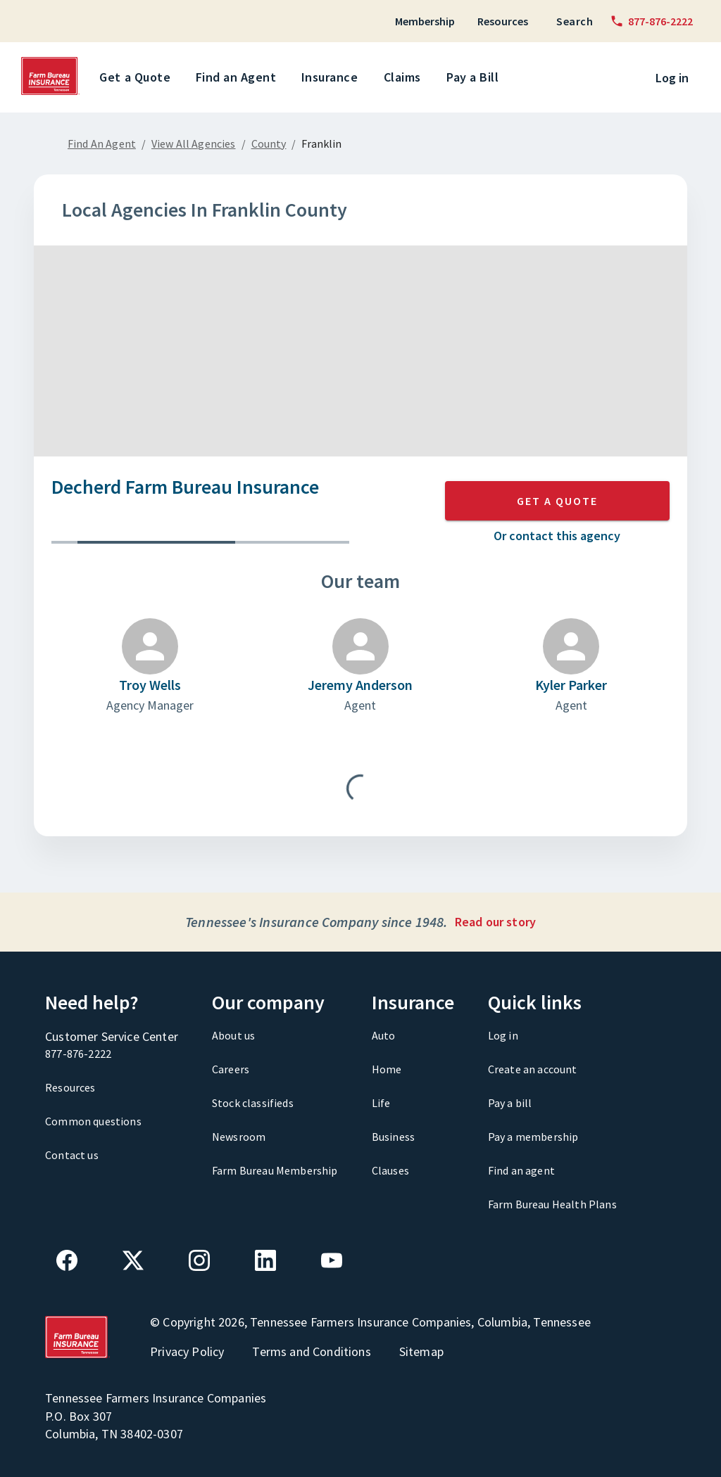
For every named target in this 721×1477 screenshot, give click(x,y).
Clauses (390, 1170)
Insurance (332, 77)
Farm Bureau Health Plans (552, 1204)
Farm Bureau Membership (275, 1170)
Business (393, 1137)
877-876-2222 (78, 1054)
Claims (404, 77)
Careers (230, 1069)
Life (381, 1103)
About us (233, 1035)
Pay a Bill (475, 77)
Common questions (93, 1121)
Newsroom (238, 1137)
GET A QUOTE (557, 500)
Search (574, 21)
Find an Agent (238, 77)
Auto (384, 1035)
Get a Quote (137, 77)
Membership (425, 21)
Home (387, 1069)
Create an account (532, 1069)
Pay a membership (533, 1137)
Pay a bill (510, 1103)
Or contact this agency (557, 536)
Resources (502, 21)
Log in (672, 78)
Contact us (72, 1155)
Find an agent (521, 1170)
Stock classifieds (253, 1103)
